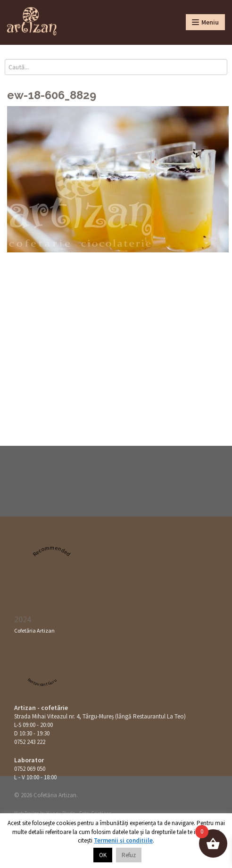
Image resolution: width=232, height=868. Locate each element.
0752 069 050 (29, 769)
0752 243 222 (29, 742)
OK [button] (103, 855)
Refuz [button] (129, 855)
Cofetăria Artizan (34, 630)
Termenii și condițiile (123, 840)
